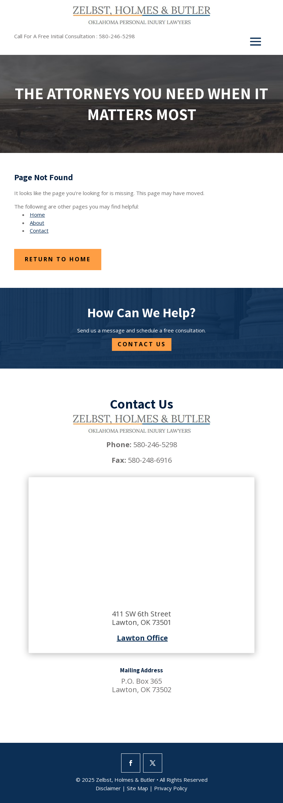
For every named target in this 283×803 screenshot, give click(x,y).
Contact (39, 230)
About (37, 222)
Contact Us (142, 344)
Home (37, 214)
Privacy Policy (170, 788)
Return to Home (58, 259)
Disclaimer (108, 788)
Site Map (137, 788)
